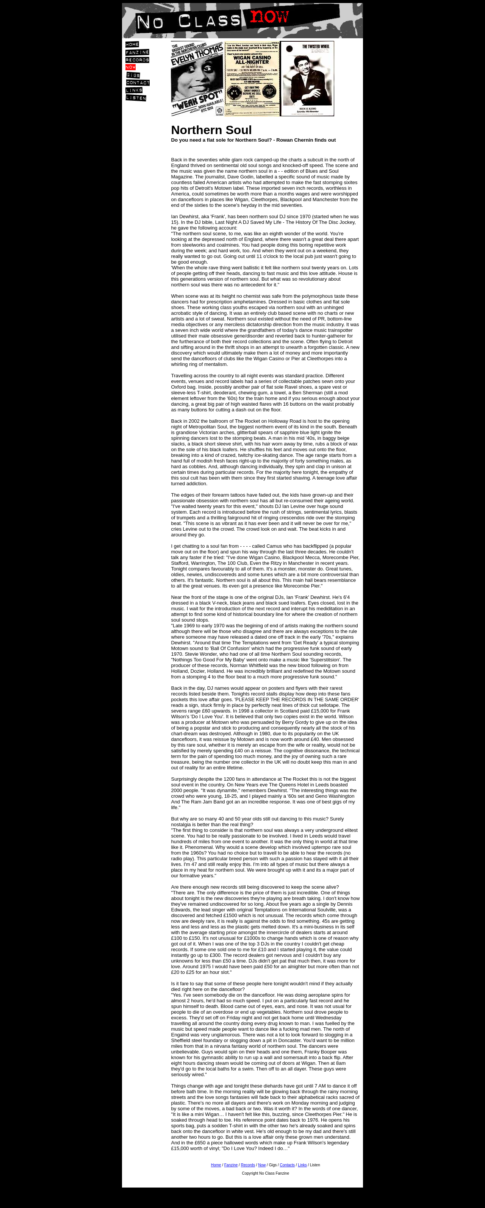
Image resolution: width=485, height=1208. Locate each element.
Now (262, 1165)
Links (302, 1165)
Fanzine (231, 1165)
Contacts (287, 1165)
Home (216, 1165)
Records (248, 1165)
